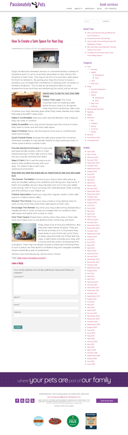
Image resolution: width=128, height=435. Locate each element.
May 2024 (91, 211)
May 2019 (90, 344)
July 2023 (90, 239)
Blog (99, 9)
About (78, 9)
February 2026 (92, 157)
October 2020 (92, 322)
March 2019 (91, 350)
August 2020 (92, 327)
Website (17, 312)
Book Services (109, 4)
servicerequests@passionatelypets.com (64, 397)
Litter (93, 81)
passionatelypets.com (49, 49)
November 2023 (93, 228)
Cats (88, 67)
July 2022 (90, 273)
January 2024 (92, 222)
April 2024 (91, 214)
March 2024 (91, 217)
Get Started (110, 9)
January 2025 (92, 188)
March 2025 (91, 186)
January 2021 (92, 313)
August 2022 (92, 271)
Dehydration (99, 75)
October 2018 (92, 353)
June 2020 (91, 333)
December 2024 (93, 191)
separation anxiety (37, 258)
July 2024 (90, 205)
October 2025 (92, 166)
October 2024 (92, 197)
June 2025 (91, 177)
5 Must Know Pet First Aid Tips (98, 38)
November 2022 (93, 262)
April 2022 (91, 279)
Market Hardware (75, 403)
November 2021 (93, 290)
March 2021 (91, 310)
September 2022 (93, 268)
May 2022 (90, 276)
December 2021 (93, 288)
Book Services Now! (107, 400)
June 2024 (91, 208)
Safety (89, 115)
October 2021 (92, 293)
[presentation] (28, 321)
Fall (92, 120)
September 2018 (93, 356)
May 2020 (91, 336)
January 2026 (92, 160)
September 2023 (93, 234)
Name (17, 297)
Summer (94, 129)
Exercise (94, 69)
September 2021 (93, 296)
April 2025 (91, 183)
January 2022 (92, 285)
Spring (93, 126)
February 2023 (92, 254)
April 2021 (90, 307)
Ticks (97, 78)
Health (93, 72)
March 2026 (91, 154)
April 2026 (91, 151)
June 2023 (91, 242)
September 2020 (93, 324)
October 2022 (92, 265)
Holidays (94, 123)
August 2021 (92, 299)
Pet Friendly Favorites (95, 109)
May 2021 (90, 305)
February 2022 (92, 282)
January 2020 (92, 341)
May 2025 (90, 180)
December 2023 (93, 225)
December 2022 (93, 259)
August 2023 (92, 237)
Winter (93, 132)
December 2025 (93, 163)
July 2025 (90, 174)
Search (106, 21)
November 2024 (93, 194)
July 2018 (90, 361)
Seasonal (90, 118)
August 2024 (92, 203)
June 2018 (91, 364)
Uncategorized (93, 140)
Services (89, 9)
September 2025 (93, 169)
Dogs (89, 86)
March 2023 (91, 251)
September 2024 (93, 200)
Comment (19, 277)
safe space (22, 258)
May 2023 (90, 245)
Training (94, 106)
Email (17, 305)
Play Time (95, 84)
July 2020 (90, 330)
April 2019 (90, 347)
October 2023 (92, 231)
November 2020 (93, 319)
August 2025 (92, 171)
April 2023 (91, 248)
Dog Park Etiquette (98, 89)
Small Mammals (93, 137)
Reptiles (90, 112)
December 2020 (93, 316)
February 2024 (92, 220)
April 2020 (91, 339)
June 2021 (91, 302)
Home (69, 9)
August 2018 (92, 358)
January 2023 (92, 256)
